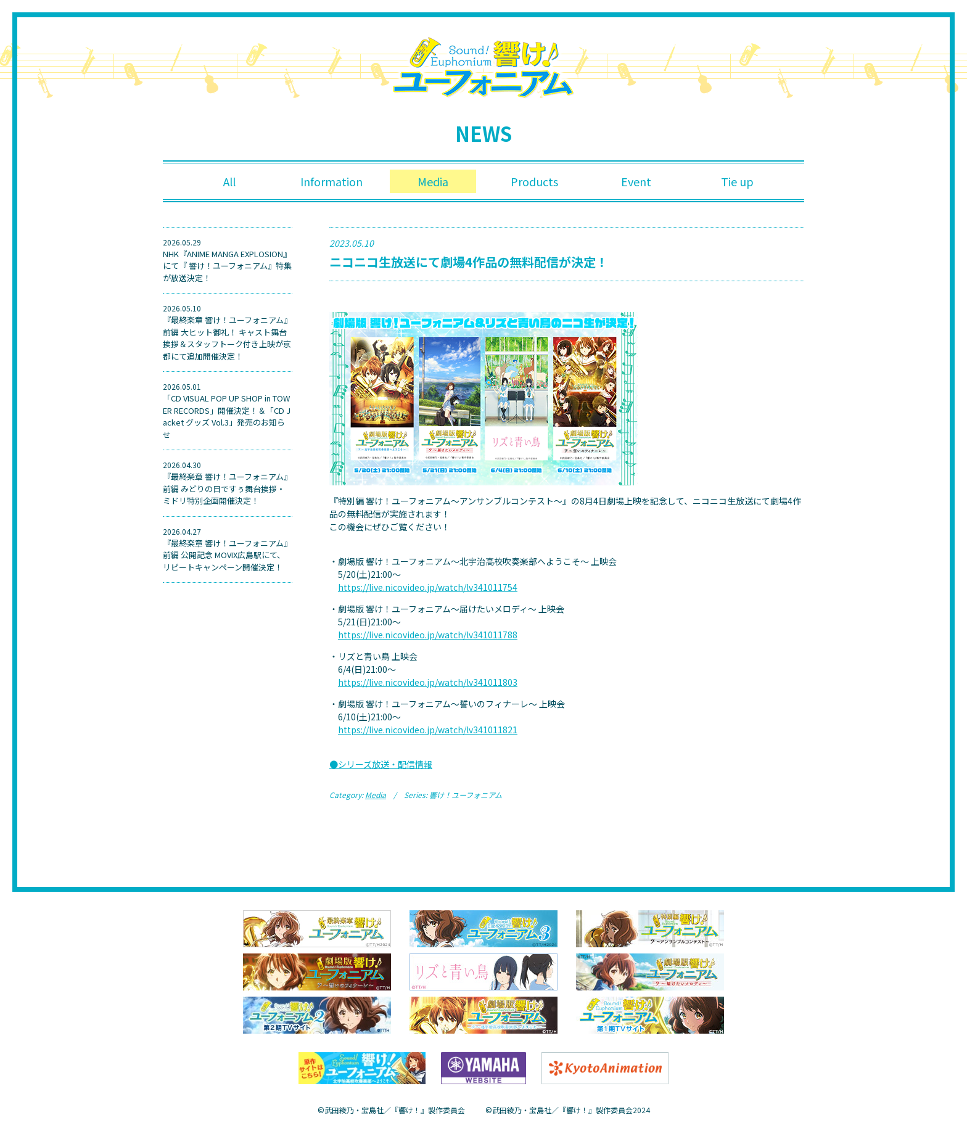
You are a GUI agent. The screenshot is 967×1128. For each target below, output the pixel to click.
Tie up (737, 181)
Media (433, 181)
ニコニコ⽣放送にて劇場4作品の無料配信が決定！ (468, 262)
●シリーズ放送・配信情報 (380, 764)
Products (534, 181)
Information (331, 181)
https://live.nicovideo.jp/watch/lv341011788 (427, 634)
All (229, 181)
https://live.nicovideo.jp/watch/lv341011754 (427, 587)
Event (636, 181)
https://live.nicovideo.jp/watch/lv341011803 (427, 682)
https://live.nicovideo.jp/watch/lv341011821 (427, 729)
